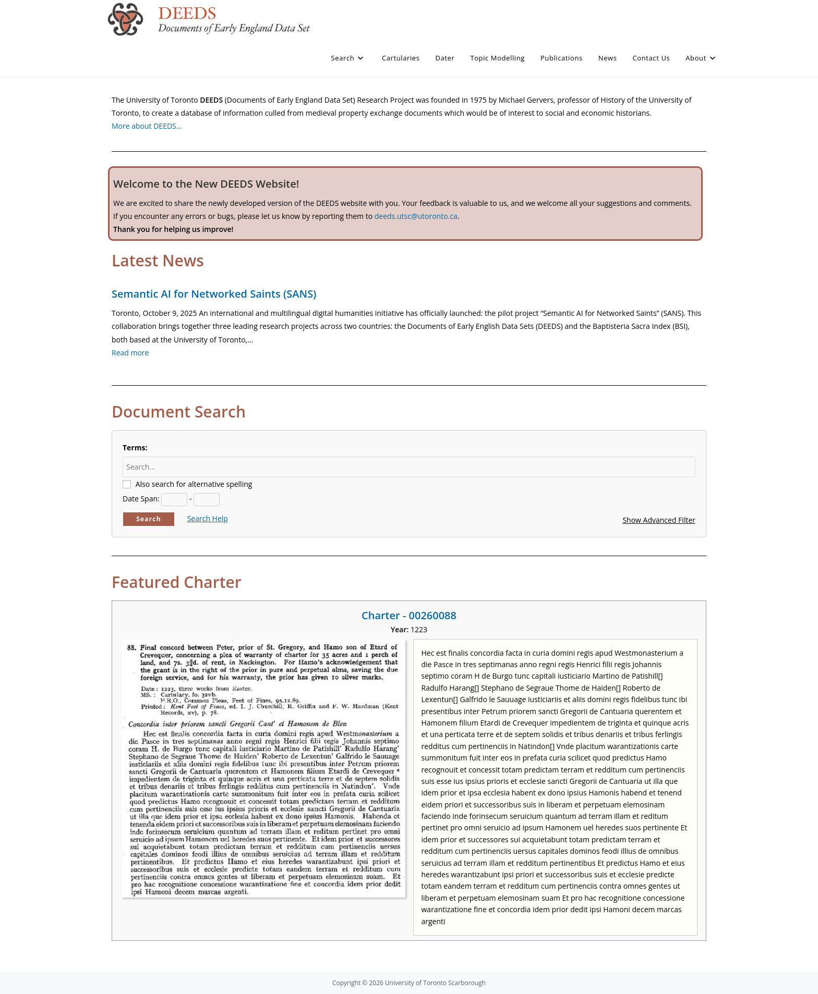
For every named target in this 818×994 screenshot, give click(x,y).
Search (148, 518)
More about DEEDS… (147, 126)
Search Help (207, 518)
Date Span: (141, 499)
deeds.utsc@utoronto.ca (416, 216)
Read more (130, 353)
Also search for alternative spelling (194, 484)
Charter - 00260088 (409, 615)
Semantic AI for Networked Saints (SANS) (214, 294)
